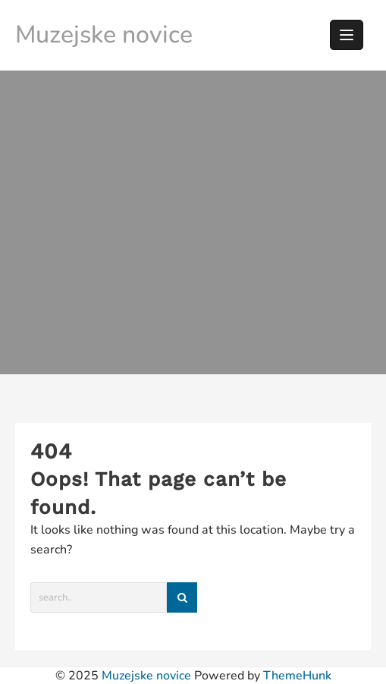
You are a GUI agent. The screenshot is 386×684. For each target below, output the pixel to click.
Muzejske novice (104, 34)
